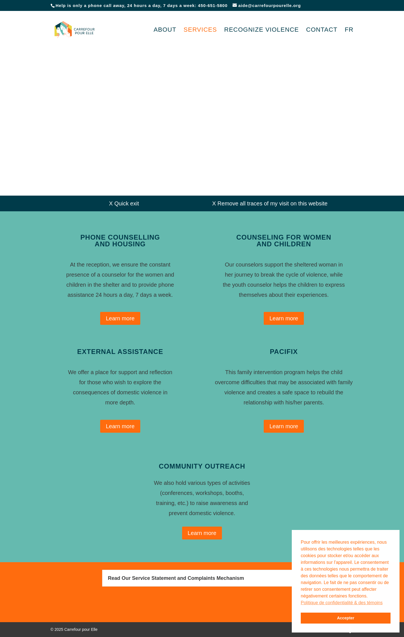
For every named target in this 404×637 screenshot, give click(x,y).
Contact (322, 30)
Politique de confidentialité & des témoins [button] (342, 602)
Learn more (120, 318)
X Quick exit (124, 203)
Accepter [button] (345, 618)
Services (200, 30)
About (165, 30)
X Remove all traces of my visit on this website (269, 203)
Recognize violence (261, 30)
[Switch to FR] (349, 38)
